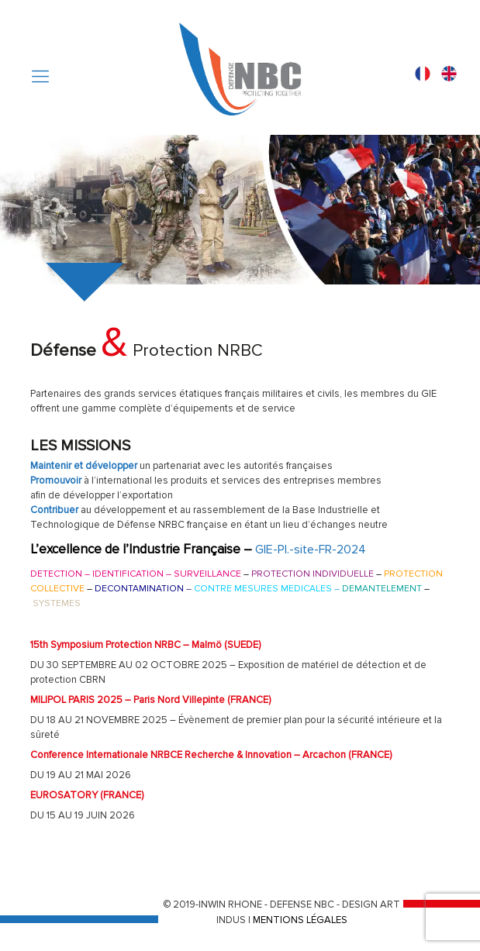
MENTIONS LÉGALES (300, 920)
